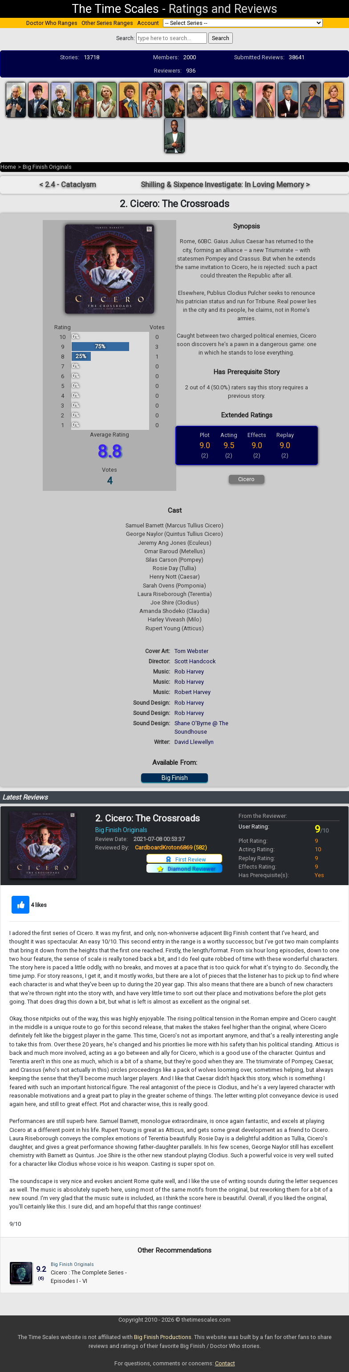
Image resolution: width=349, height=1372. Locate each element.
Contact (225, 1363)
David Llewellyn (194, 742)
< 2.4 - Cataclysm (67, 184)
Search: (125, 38)
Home (8, 166)
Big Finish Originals (47, 166)
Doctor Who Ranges (51, 23)
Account (148, 23)
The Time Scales (115, 9)
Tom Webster (191, 651)
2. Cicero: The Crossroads (147, 818)
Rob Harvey (189, 671)
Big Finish (175, 777)
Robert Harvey (192, 692)
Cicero (246, 479)
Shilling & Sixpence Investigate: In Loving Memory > (225, 184)
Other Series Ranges (107, 23)
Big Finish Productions (162, 1337)
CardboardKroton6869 (171, 847)
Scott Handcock (194, 661)
